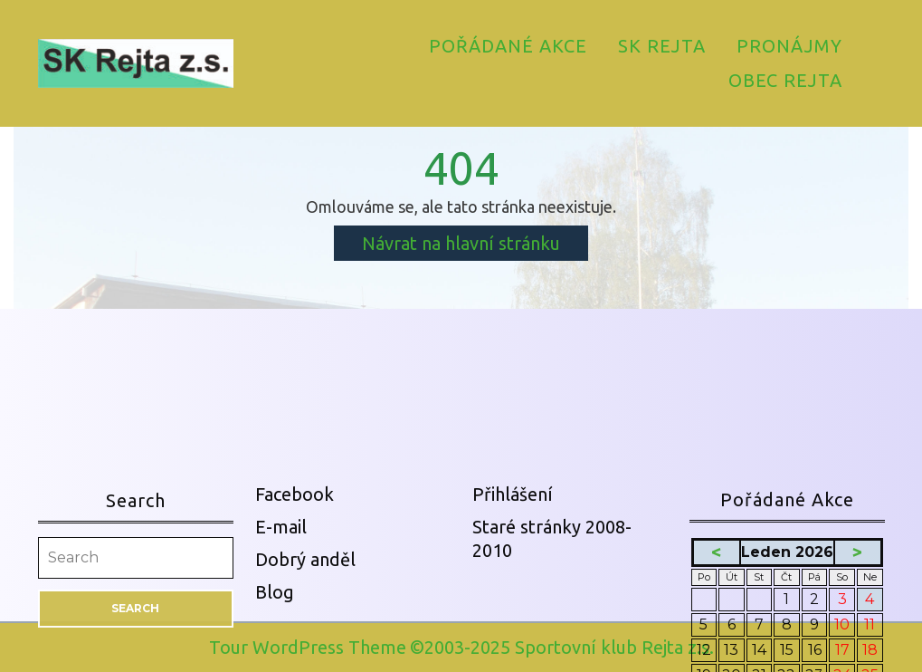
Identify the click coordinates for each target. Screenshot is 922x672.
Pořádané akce (508, 45)
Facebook (294, 661)
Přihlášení (512, 661)
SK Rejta (662, 45)
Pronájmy (789, 45)
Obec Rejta (785, 80)
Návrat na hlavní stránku (475, 246)
